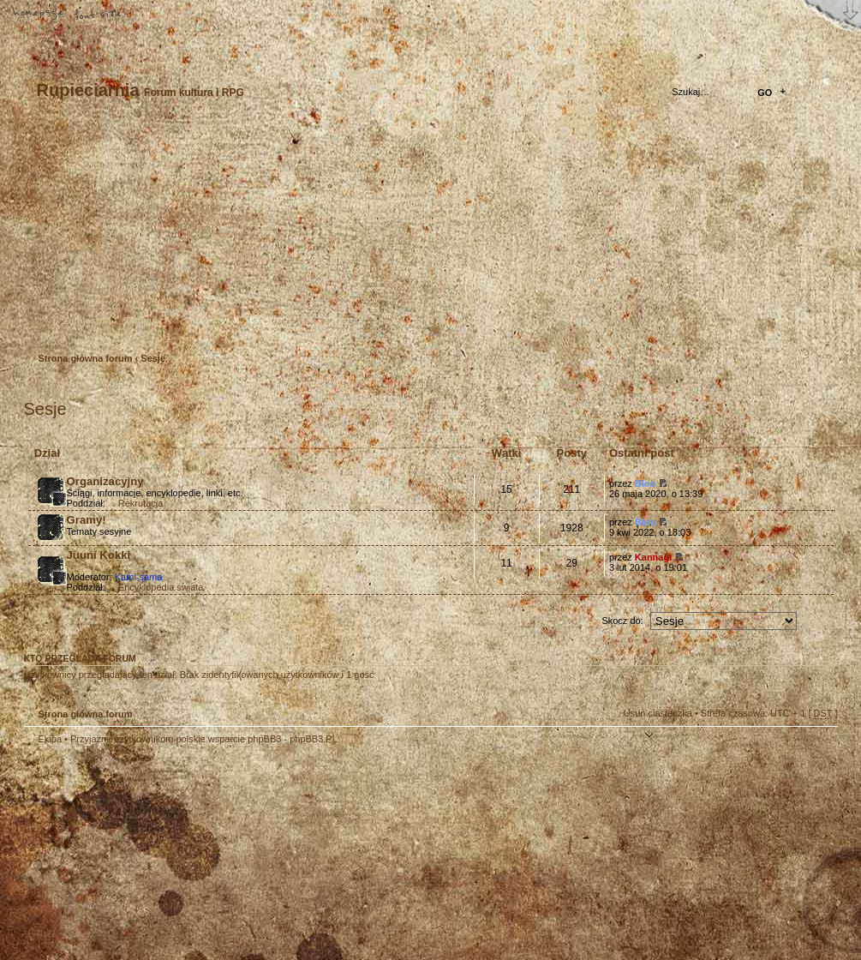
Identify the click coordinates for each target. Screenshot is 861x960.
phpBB (217, 853)
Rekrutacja (141, 503)
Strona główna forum (429, 236)
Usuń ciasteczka (658, 713)
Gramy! (86, 519)
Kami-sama (139, 577)
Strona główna (39, 14)
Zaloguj (141, 320)
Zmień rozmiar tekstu (99, 14)
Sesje (153, 358)
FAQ (158, 14)
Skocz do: (622, 620)
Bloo (645, 483)
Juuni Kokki (99, 555)
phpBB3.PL (314, 739)
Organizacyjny (105, 481)
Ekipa (51, 739)
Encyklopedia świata (161, 587)
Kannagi (653, 557)
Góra (816, 750)
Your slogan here (294, 855)
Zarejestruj (87, 320)
